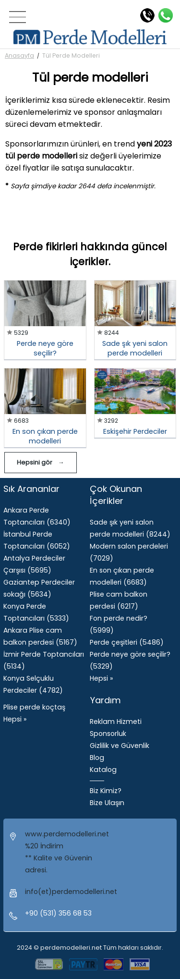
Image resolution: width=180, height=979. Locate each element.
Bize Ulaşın (107, 803)
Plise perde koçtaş (34, 707)
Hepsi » (14, 719)
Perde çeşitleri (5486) (127, 642)
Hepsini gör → (40, 462)
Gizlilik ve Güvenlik (119, 745)
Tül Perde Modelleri (71, 55)
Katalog (103, 769)
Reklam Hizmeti (116, 721)
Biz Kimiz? (105, 790)
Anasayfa (19, 55)
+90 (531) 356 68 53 (58, 913)
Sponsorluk (108, 733)
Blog (97, 757)
